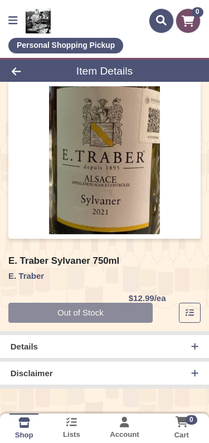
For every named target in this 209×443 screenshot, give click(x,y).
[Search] (161, 20)
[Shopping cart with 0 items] (188, 20)
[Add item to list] (190, 313)
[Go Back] (32, 71)
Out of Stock (80, 312)
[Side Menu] (12, 20)
